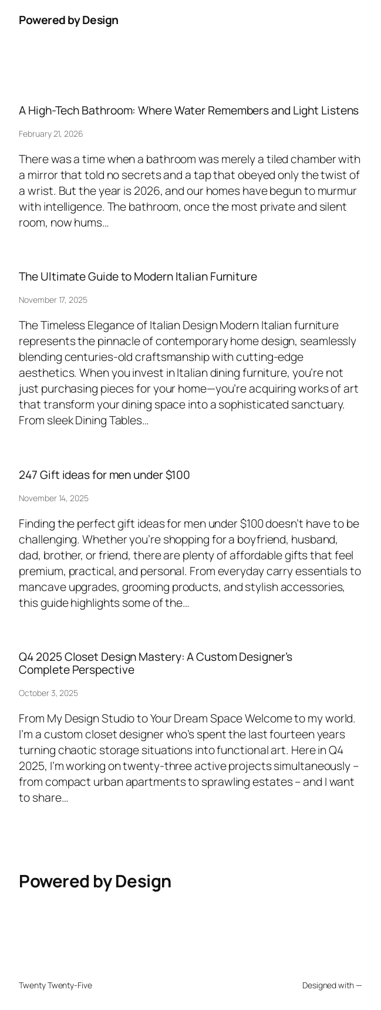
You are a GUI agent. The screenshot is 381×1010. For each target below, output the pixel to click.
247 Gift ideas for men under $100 (104, 474)
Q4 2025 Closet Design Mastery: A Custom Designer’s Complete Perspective (155, 662)
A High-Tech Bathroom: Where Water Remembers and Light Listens (189, 110)
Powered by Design (69, 20)
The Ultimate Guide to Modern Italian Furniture (138, 276)
